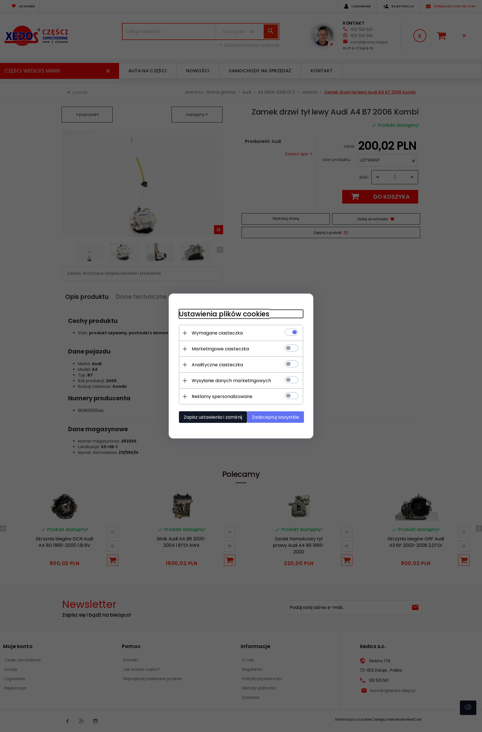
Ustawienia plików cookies (221, 314)
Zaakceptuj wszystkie (277, 417)
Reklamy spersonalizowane (219, 396)
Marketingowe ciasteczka (217, 348)
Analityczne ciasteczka (214, 364)
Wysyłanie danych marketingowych (228, 380)
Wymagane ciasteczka (214, 332)
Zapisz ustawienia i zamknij (210, 417)
